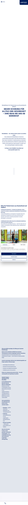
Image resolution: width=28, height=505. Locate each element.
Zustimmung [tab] (5, 244)
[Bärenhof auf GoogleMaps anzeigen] (14, 503)
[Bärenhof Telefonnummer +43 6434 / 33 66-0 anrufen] (5, 503)
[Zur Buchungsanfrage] (22, 503)
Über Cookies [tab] (23, 244)
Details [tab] (14, 244)
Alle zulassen (14, 253)
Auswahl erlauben (14, 256)
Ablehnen (14, 259)
